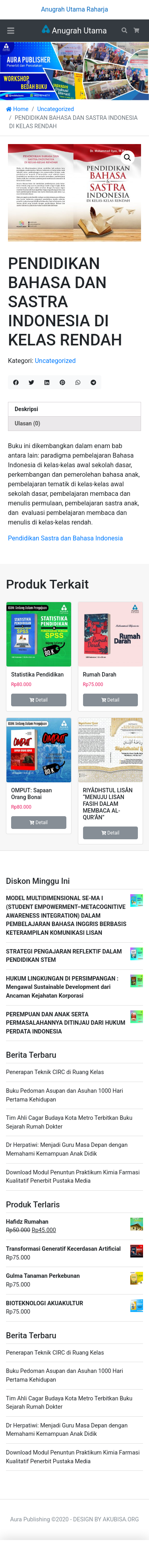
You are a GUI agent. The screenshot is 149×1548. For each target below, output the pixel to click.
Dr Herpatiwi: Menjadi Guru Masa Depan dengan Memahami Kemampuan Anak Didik (67, 1149)
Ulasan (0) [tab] (27, 423)
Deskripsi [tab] (26, 409)
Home (17, 109)
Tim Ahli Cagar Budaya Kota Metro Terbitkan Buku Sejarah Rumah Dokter (69, 1122)
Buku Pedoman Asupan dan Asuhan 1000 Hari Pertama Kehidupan (64, 1095)
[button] (127, 157)
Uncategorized (55, 109)
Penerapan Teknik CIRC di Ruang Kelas (55, 1072)
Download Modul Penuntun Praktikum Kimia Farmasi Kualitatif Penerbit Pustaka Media (72, 1177)
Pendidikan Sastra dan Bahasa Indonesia (65, 538)
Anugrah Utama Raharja (74, 31)
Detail (38, 700)
